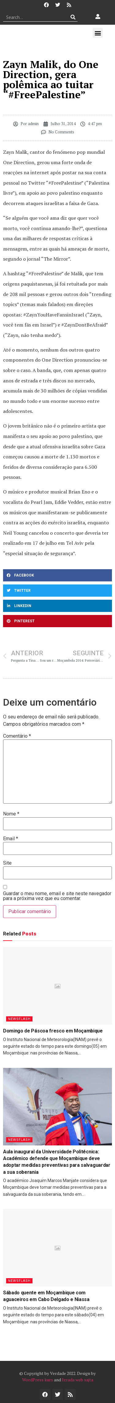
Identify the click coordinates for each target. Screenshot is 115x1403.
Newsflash (19, 1019)
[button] (98, 33)
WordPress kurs (37, 1380)
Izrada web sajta (77, 1380)
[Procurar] (73, 17)
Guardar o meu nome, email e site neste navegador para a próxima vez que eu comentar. (57, 896)
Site (7, 863)
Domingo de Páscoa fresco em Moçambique (53, 1031)
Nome (11, 814)
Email (10, 838)
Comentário (17, 736)
